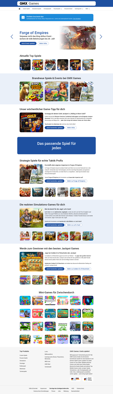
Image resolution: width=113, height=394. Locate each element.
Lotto (46, 351)
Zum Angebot (77, 19)
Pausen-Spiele (23, 358)
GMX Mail (47, 364)
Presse (53, 391)
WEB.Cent (47, 361)
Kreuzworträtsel (68, 8)
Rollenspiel (23, 366)
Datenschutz (80, 388)
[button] (28, 43)
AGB (73, 388)
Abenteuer (22, 369)
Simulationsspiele (36, 8)
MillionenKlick (49, 354)
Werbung (66, 391)
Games (34, 3)
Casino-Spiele (23, 355)
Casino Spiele (26, 8)
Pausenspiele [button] (58, 9)
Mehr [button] (88, 9)
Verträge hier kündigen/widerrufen (59, 388)
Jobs (59, 391)
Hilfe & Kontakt (33, 388)
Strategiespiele (47, 8)
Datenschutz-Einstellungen (41, 391)
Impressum (43, 388)
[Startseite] (19, 9)
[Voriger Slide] (11, 36)
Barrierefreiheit (75, 391)
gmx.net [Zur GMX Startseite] (23, 3)
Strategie (22, 363)
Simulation (23, 361)
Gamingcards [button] (79, 9)
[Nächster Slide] (101, 36)
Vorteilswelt (48, 367)
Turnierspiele (23, 371)
